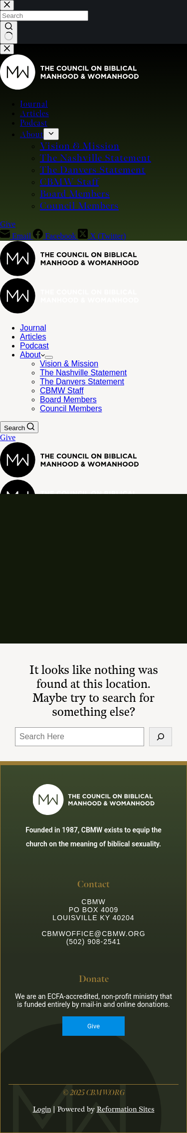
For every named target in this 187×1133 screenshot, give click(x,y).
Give (7, 437)
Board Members (68, 399)
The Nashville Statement (83, 372)
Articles (33, 336)
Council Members (71, 408)
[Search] (19, 427)
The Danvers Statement (82, 381)
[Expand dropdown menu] (49, 357)
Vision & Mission (69, 363)
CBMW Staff (62, 390)
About (32, 354)
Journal (33, 328)
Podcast (34, 345)
